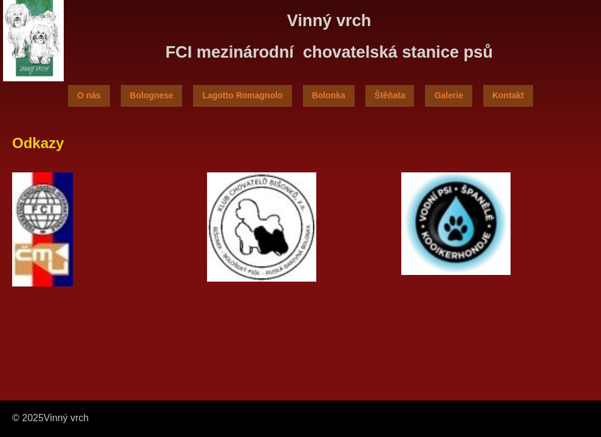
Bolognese (152, 95)
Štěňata (390, 95)
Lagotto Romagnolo (242, 95)
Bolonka (328, 95)
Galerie (448, 95)
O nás (89, 95)
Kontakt (508, 95)
